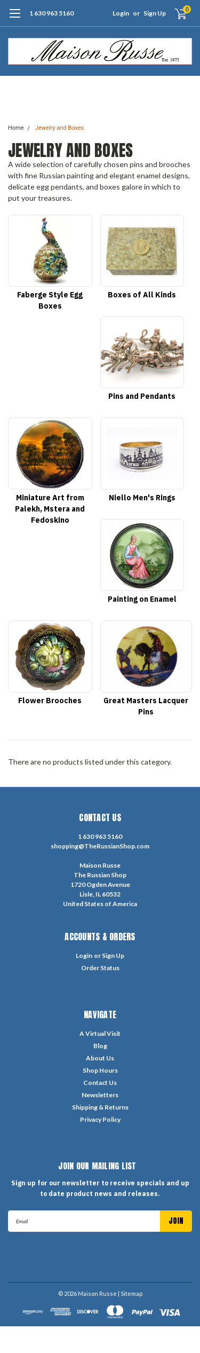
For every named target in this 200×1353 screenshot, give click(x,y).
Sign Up (154, 13)
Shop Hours (100, 1070)
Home (16, 127)
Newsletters (100, 1095)
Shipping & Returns (100, 1107)
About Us (100, 1058)
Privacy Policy (100, 1119)
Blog (100, 1046)
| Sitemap (130, 1293)
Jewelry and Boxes (59, 127)
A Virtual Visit (100, 1033)
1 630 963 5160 (51, 13)
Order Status (100, 968)
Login (121, 13)
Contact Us (100, 1083)
